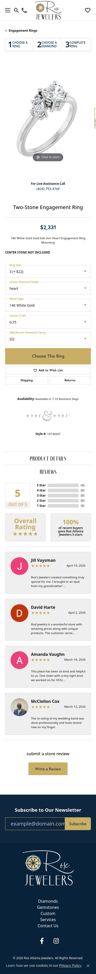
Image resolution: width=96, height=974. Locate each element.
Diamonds (48, 901)
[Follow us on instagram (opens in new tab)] (56, 941)
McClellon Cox (45, 701)
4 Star (41, 490)
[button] (16, 10)
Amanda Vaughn (48, 654)
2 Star (41, 500)
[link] (24, 10)
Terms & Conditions (41, 949)
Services (48, 919)
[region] (48, 120)
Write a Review (48, 768)
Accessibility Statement (69, 949)
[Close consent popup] (88, 965)
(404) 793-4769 (48, 189)
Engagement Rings (23, 30)
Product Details (48, 458)
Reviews (48, 471)
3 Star (41, 495)
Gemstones (48, 907)
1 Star (41, 505)
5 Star (41, 485)
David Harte (43, 607)
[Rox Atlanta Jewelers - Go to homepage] (48, 867)
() (82, 485)
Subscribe (77, 823)
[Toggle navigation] (6, 10)
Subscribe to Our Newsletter (48, 810)
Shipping (26, 380)
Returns (70, 380)
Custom (47, 913)
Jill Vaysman (43, 560)
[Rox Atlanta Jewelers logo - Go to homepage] (48, 10)
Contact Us (48, 926)
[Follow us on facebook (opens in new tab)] (42, 941)
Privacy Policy (20, 949)
